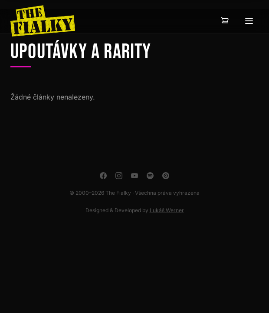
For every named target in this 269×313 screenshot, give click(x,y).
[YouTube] (134, 175)
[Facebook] (103, 175)
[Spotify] (150, 175)
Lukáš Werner (167, 210)
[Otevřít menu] (249, 20)
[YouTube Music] (165, 175)
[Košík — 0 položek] (224, 20)
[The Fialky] (42, 21)
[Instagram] (118, 175)
